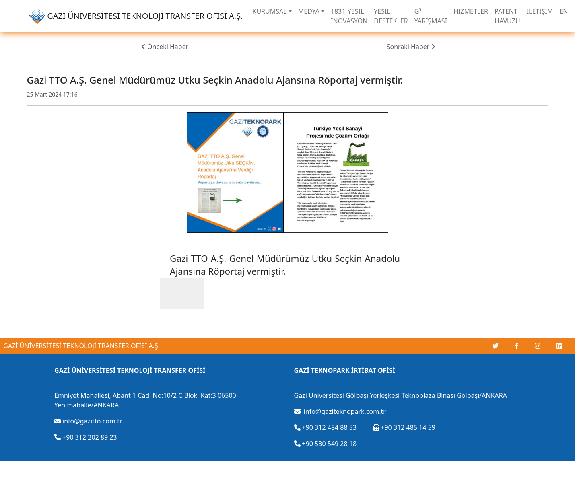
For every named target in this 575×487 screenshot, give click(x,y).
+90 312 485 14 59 (404, 427)
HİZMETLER (470, 11)
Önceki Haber (165, 46)
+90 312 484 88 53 (325, 427)
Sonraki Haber (411, 46)
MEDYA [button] (308, 11)
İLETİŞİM (540, 11)
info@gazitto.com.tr (88, 421)
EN (563, 11)
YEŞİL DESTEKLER (391, 16)
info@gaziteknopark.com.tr (340, 411)
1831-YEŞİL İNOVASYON (349, 16)
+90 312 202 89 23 (85, 437)
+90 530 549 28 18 (325, 443)
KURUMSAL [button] (270, 11)
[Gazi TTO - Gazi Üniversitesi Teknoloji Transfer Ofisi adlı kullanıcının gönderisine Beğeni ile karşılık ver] (182, 293)
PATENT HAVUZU (507, 16)
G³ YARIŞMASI (430, 16)
